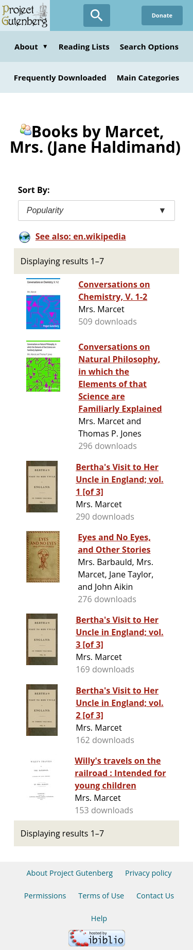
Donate (162, 15)
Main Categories (148, 77)
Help (99, 918)
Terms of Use (101, 895)
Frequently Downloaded (60, 77)
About (31, 46)
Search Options (149, 46)
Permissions (45, 895)
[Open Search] (96, 15)
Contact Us (155, 895)
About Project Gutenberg (69, 873)
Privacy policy (148, 873)
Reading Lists (84, 46)
